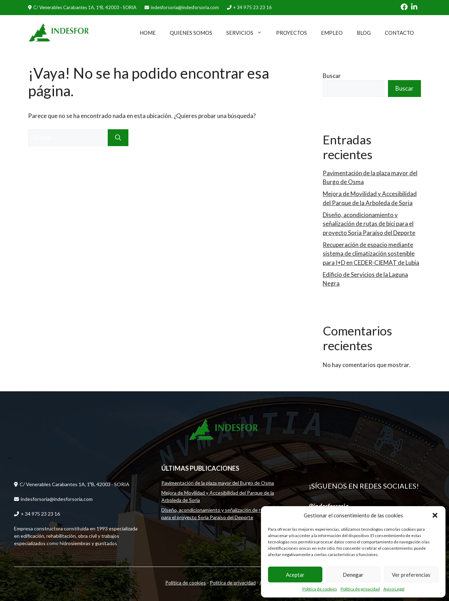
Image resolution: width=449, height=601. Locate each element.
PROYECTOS (291, 33)
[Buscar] (118, 137)
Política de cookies (319, 589)
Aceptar (295, 574)
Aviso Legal (393, 589)
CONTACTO (399, 33)
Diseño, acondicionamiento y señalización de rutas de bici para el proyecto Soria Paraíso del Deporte (369, 223)
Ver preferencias (411, 574)
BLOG (364, 33)
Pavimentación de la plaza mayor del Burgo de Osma (217, 483)
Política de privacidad (360, 589)
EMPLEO (332, 33)
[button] (434, 515)
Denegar (353, 574)
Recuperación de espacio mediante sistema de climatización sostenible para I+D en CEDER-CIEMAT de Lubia (371, 253)
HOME (148, 33)
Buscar (332, 75)
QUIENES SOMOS (191, 33)
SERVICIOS (247, 32)
